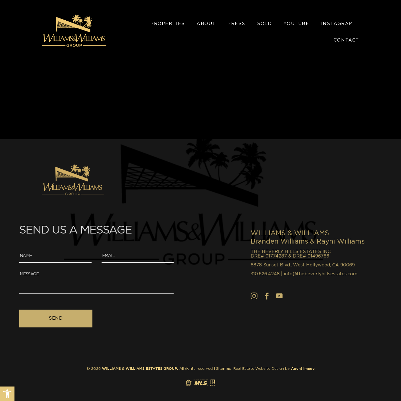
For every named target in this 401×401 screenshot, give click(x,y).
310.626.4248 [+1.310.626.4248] (312, 274)
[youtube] (326, 296)
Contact (346, 40)
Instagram (337, 23)
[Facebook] (314, 296)
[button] (7, 394)
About (206, 23)
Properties (167, 23)
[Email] (81, 256)
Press (236, 23)
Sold (264, 23)
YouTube (296, 23)
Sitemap (223, 369)
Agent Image (303, 368)
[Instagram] (301, 296)
